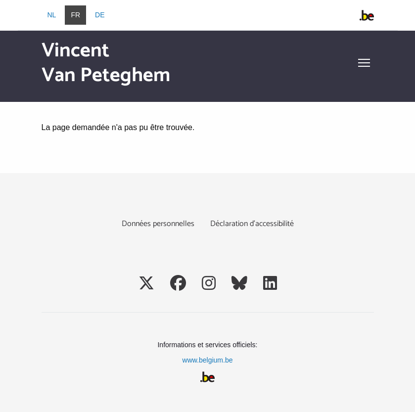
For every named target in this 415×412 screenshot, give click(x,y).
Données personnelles (158, 223)
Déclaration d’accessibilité (252, 223)
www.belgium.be (208, 360)
